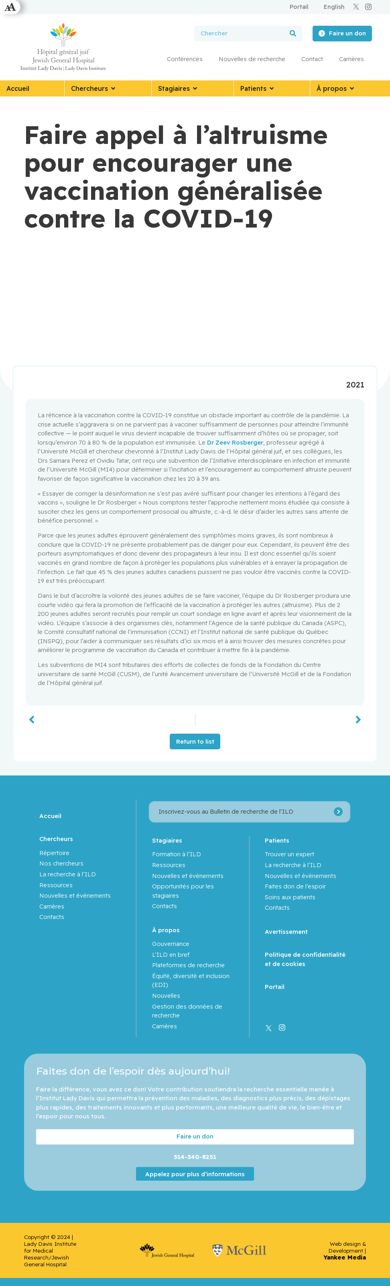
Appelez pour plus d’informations (195, 1173)
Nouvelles (166, 995)
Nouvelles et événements (75, 895)
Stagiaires (167, 840)
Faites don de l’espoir (295, 886)
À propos (166, 930)
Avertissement (286, 931)
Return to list (195, 741)
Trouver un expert (289, 854)
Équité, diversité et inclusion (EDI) (191, 980)
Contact (312, 59)
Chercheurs (56, 839)
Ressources (56, 885)
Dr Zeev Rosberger (235, 442)
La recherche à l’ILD (67, 874)
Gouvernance (170, 944)
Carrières (351, 59)
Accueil (50, 816)
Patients (277, 840)
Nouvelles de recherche (252, 59)
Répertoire (54, 853)
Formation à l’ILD (176, 854)
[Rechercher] (293, 33)
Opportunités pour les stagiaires (183, 890)
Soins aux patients (290, 897)
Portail (274, 987)
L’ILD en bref (170, 954)
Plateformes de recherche (188, 965)
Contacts (51, 917)
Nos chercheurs (61, 863)
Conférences (185, 59)
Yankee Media (344, 1257)
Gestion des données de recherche (187, 1011)
